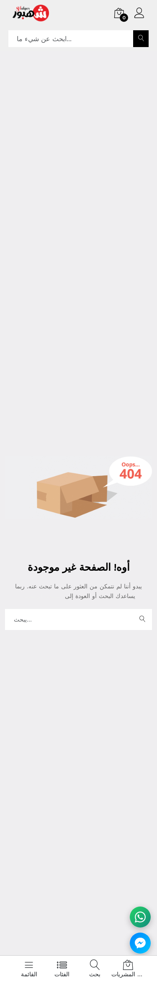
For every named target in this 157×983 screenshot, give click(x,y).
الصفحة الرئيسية (43, 596)
